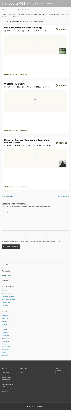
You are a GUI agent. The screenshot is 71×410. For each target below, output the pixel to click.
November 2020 (6, 346)
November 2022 (6, 327)
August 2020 (5, 349)
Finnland (4, 291)
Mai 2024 (4, 321)
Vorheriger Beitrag (8, 196)
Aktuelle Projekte (6, 275)
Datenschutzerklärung (61, 373)
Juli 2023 (4, 324)
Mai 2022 (4, 330)
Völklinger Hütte (6, 302)
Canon (21, 372)
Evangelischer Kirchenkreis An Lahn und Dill (8, 384)
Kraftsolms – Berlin (7, 293)
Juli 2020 (4, 352)
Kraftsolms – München (8, 296)
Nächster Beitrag (63, 196)
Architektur (5, 278)
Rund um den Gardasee (8, 299)
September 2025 (6, 318)
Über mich (58, 368)
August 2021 (5, 341)
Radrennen (5, 305)
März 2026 (5, 315)
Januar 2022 (5, 332)
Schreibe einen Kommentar (9, 10)
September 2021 (6, 338)
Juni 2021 (4, 344)
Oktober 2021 (6, 335)
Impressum (58, 370)
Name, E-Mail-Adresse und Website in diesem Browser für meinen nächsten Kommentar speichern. (32, 241)
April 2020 (5, 355)
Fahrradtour (21, 10)
